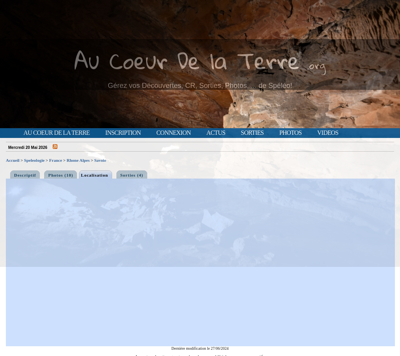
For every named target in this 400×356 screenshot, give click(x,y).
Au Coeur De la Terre (187, 60)
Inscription (123, 133)
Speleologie (34, 160)
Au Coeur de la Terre (56, 133)
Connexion (173, 133)
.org (316, 65)
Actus (215, 133)
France (55, 160)
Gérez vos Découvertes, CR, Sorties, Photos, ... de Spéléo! (200, 85)
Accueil (13, 160)
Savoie (100, 160)
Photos (290, 133)
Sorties (252, 133)
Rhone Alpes (78, 160)
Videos (327, 133)
